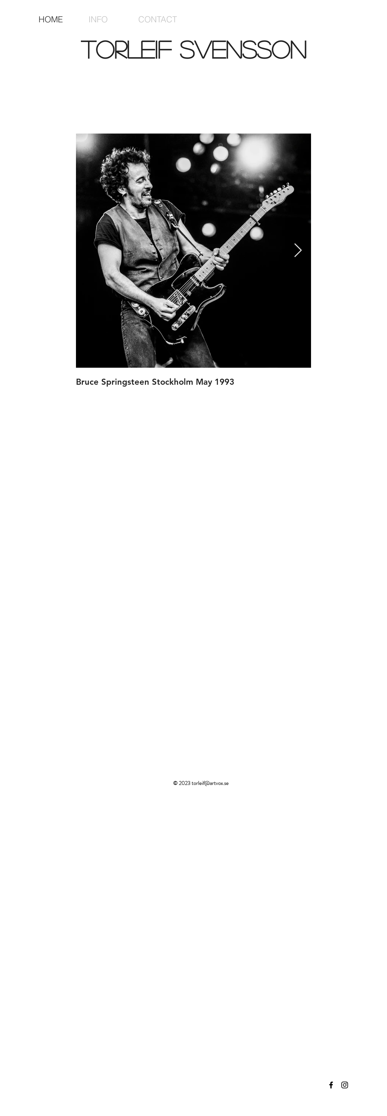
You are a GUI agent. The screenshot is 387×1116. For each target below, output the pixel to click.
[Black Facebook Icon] (331, 1085)
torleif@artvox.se (210, 783)
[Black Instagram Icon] (344, 1085)
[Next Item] (298, 250)
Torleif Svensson (193, 49)
